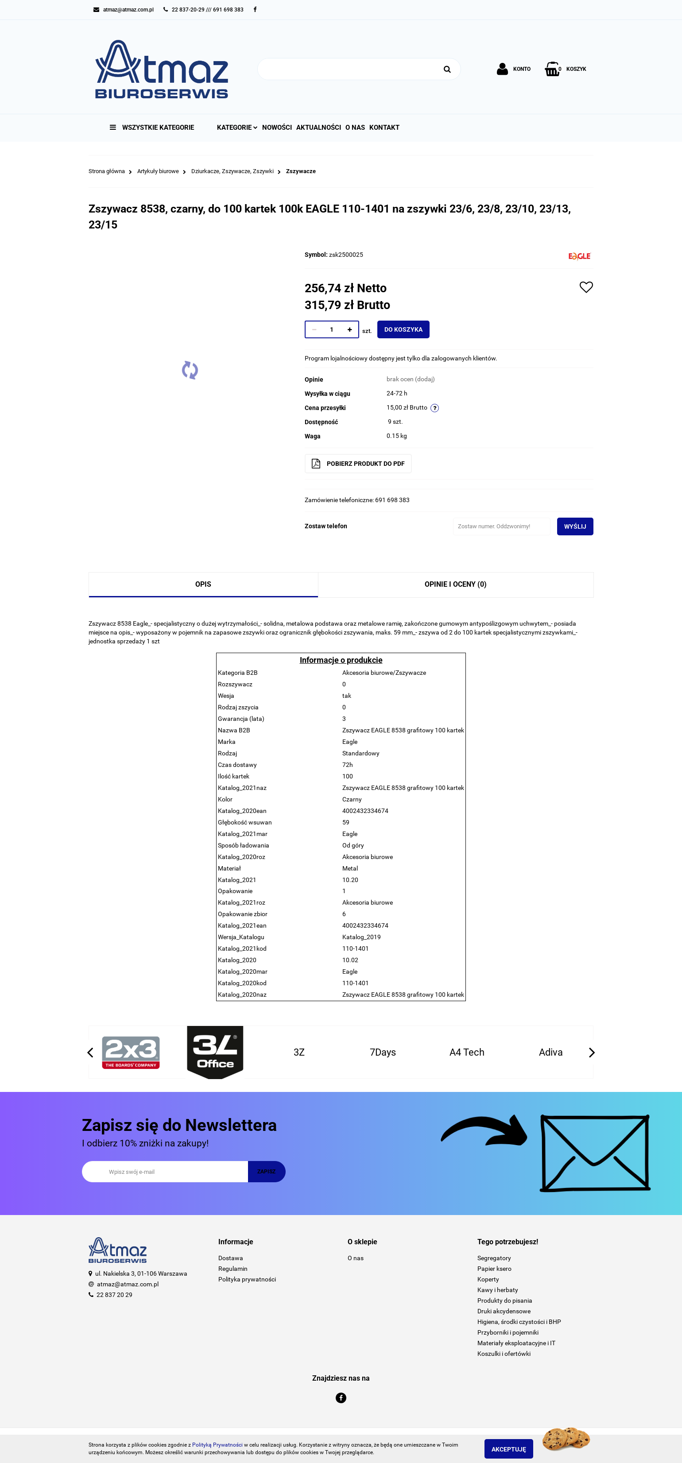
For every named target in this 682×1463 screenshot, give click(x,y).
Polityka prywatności (247, 1279)
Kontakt (384, 128)
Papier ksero (494, 1268)
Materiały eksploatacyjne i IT (516, 1343)
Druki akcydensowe (504, 1311)
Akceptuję (516, 1449)
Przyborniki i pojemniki (508, 1332)
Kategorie (237, 128)
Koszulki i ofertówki (504, 1353)
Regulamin (233, 1268)
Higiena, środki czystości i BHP (519, 1321)
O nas (355, 128)
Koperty (488, 1279)
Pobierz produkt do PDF (365, 463)
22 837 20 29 (114, 1294)
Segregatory (494, 1258)
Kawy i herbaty (497, 1289)
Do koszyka (410, 329)
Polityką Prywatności (217, 1445)
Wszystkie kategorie (152, 128)
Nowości (277, 128)
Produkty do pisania (504, 1300)
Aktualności (318, 128)
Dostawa (230, 1258)
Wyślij (568, 526)
